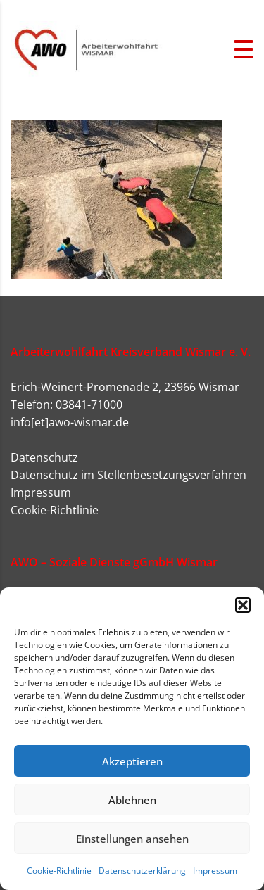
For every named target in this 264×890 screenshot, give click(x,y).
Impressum (215, 871)
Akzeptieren (132, 761)
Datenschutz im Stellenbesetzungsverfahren (128, 475)
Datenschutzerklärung (142, 871)
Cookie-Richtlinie (59, 871)
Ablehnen (132, 800)
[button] (243, 605)
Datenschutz (44, 457)
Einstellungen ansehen (132, 839)
